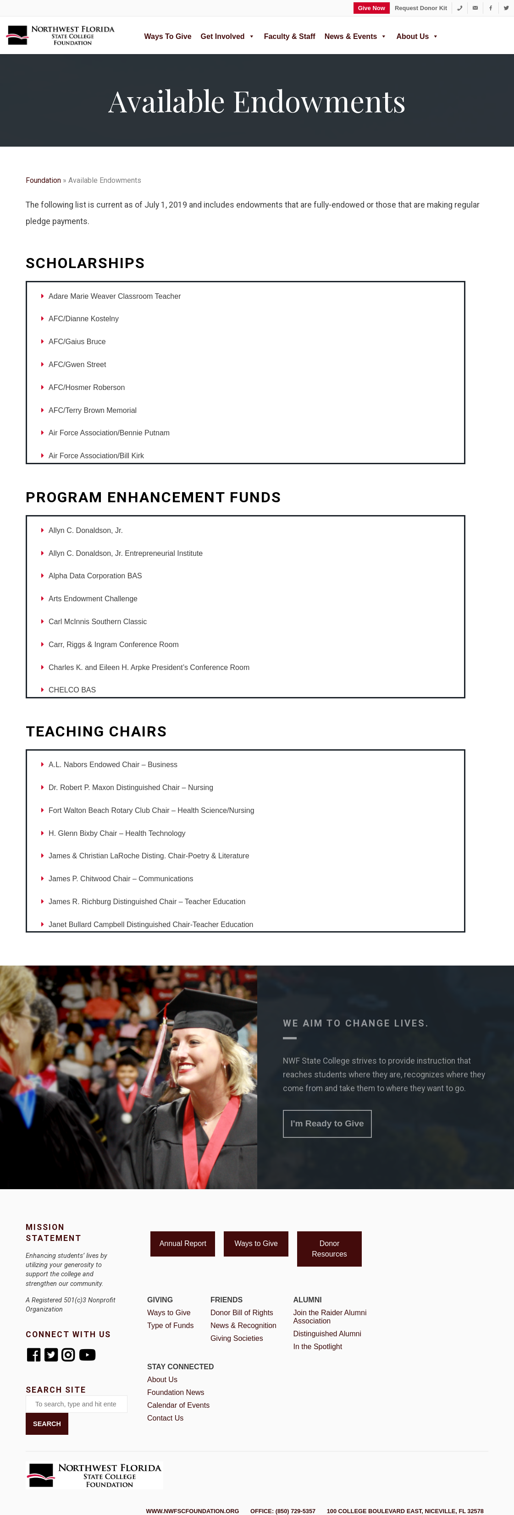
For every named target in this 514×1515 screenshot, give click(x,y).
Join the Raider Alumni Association (329, 1317)
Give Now (371, 8)
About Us (417, 35)
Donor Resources (329, 1248)
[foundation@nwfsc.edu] (475, 8)
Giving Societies (236, 1338)
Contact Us (165, 1418)
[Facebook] (490, 8)
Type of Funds (170, 1325)
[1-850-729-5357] (459, 8)
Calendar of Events (178, 1405)
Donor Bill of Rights (241, 1313)
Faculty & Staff (289, 36)
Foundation (43, 180)
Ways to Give (167, 36)
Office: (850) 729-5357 (282, 1511)
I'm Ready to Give (327, 1123)
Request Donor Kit (421, 8)
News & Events (356, 35)
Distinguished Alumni (327, 1334)
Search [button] (47, 1423)
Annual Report (183, 1243)
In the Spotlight (317, 1346)
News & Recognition (243, 1325)
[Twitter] (506, 8)
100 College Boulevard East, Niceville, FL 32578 (405, 1511)
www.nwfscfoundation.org (192, 1511)
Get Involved (228, 35)
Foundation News (175, 1392)
